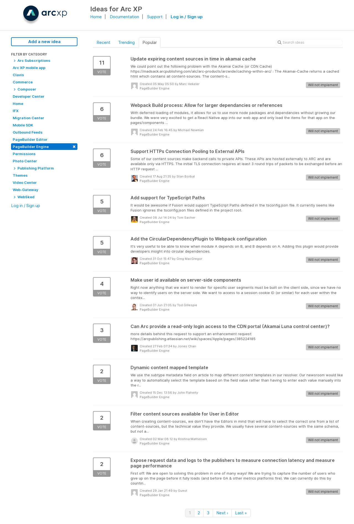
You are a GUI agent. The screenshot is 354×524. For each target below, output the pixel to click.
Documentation (124, 16)
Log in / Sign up (187, 16)
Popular (149, 42)
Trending (126, 42)
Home (96, 16)
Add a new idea (44, 41)
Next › (222, 512)
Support (155, 16)
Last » (241, 512)
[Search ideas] (309, 42)
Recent (103, 42)
